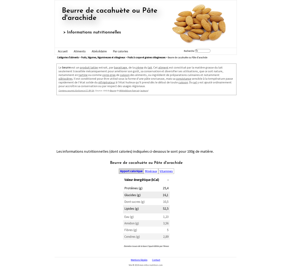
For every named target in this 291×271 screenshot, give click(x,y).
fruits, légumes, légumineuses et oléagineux (103, 57)
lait (150, 67)
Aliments (80, 51)
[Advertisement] (146, 123)
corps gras (109, 75)
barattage (120, 67)
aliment (163, 67)
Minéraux (151, 171)
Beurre (113, 90)
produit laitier (89, 67)
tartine (83, 75)
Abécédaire (99, 51)
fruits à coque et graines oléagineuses (146, 57)
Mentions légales (139, 259)
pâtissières (65, 78)
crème (139, 67)
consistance (183, 78)
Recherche (189, 50)
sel (195, 82)
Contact (156, 259)
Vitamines (166, 171)
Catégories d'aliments (68, 57)
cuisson (125, 75)
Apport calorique (131, 171)
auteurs (144, 90)
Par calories (120, 51)
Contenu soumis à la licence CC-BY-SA (76, 90)
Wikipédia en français (129, 90)
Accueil (63, 51)
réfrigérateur (106, 82)
